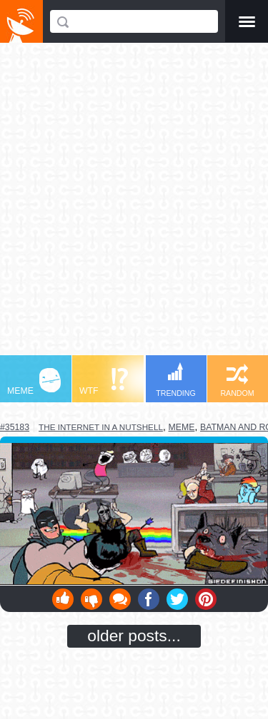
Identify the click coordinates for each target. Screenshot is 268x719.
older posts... (134, 635)
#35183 (14, 427)
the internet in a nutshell (101, 427)
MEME (34, 382)
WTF (103, 382)
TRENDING (176, 379)
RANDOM (237, 380)
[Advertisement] (134, 206)
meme (182, 427)
